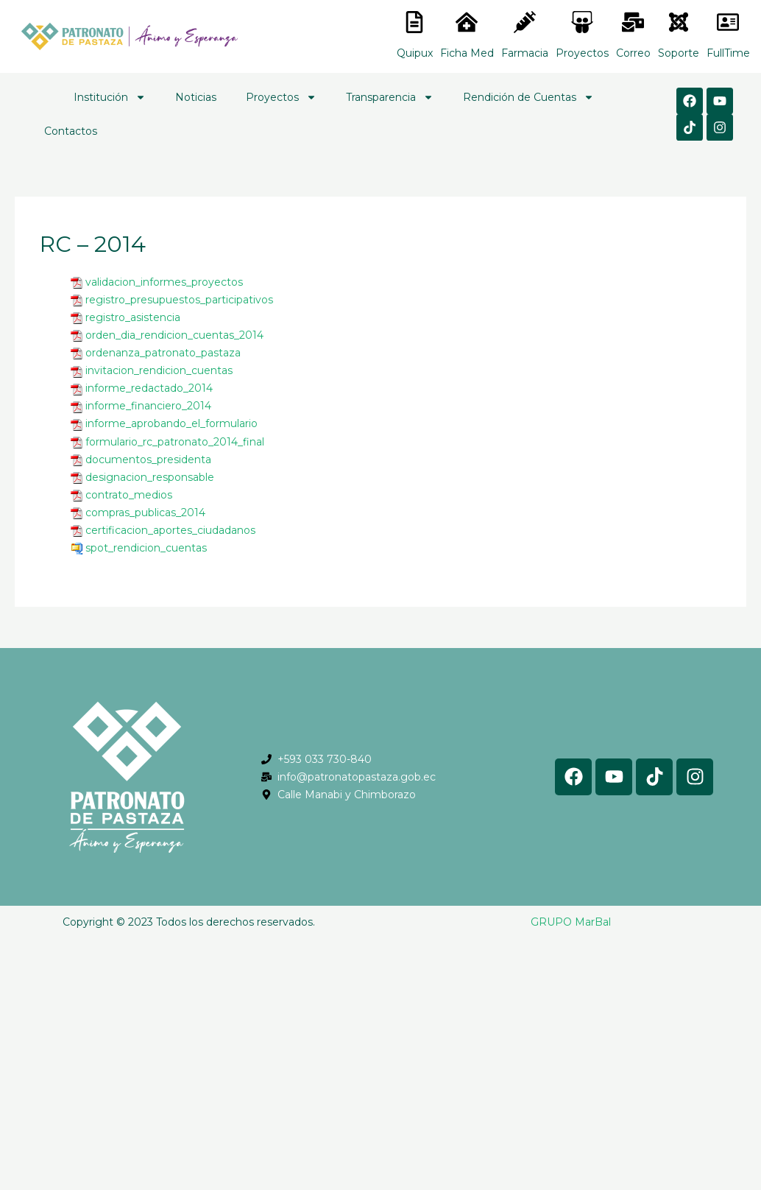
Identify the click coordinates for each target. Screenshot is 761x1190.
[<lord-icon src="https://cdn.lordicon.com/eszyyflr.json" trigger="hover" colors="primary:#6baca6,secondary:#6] (679, 22)
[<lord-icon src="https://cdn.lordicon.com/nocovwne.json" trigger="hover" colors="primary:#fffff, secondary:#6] (414, 22)
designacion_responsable (149, 477)
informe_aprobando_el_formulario (171, 423)
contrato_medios (128, 494)
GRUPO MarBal (571, 922)
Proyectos (281, 97)
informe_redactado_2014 (149, 388)
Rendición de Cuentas (528, 97)
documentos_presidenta (148, 459)
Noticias (195, 97)
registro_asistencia (132, 317)
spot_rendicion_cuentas (146, 547)
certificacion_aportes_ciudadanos (170, 530)
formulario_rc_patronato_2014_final (174, 441)
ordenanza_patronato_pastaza (163, 352)
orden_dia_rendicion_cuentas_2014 (174, 335)
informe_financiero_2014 (148, 405)
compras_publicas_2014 (145, 512)
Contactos (70, 131)
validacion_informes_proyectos (164, 282)
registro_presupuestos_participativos (179, 299)
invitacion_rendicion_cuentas (159, 370)
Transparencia (389, 97)
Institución (110, 97)
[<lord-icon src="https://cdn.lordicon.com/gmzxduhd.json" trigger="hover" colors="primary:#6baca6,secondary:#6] (728, 22)
